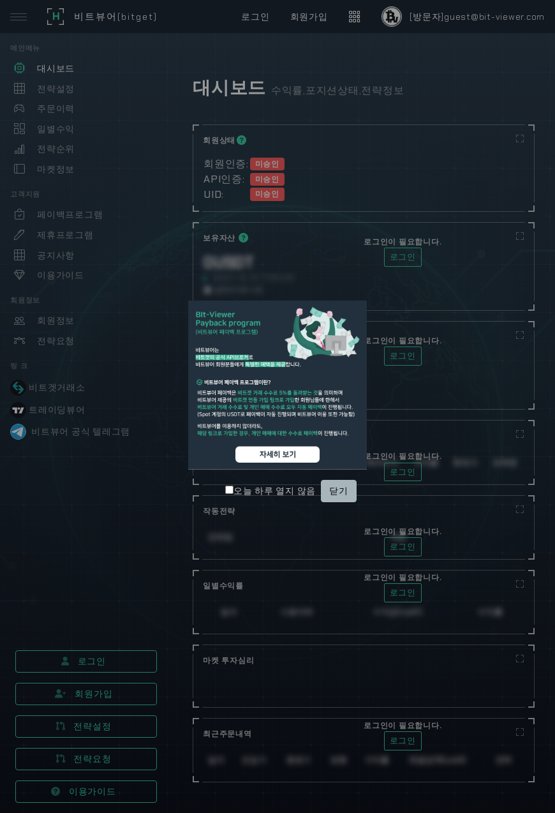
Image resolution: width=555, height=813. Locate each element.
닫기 (338, 490)
